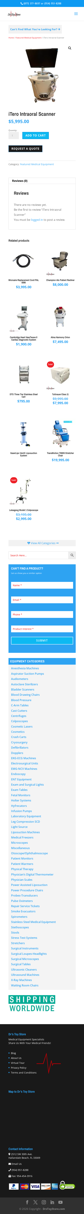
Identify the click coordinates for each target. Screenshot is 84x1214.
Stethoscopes (20, 927)
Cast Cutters (19, 711)
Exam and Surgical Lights (27, 785)
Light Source (19, 827)
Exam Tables (19, 790)
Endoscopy (18, 774)
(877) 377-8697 (32, 3)
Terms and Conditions (24, 1072)
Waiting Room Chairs (24, 985)
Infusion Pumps (21, 811)
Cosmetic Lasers (22, 726)
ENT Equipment (21, 779)
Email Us (17, 1163)
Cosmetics (18, 732)
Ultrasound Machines (25, 975)
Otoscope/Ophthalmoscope (29, 853)
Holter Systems (21, 800)
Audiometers (19, 679)
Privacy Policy (18, 1067)
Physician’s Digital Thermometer (32, 874)
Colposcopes (19, 721)
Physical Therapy (22, 869)
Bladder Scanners (22, 689)
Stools (15, 932)
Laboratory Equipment (26, 816)
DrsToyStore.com (54, 1209)
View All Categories (43, 543)
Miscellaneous (20, 848)
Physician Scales (21, 880)
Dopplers (17, 753)
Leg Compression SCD (25, 822)
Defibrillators (19, 747)
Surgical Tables (21, 964)
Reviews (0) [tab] (19, 181)
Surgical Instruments (24, 948)
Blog (13, 1053)
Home (11, 37)
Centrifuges (18, 716)
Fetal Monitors (20, 795)
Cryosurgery (19, 742)
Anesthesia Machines (25, 668)
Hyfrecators (19, 806)
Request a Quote (25, 149)
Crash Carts (18, 737)
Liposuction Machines (25, 832)
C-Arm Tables (20, 705)
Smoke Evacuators (23, 911)
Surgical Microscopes (25, 959)
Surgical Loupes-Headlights (29, 954)
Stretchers (18, 943)
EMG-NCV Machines (24, 769)
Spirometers (19, 917)
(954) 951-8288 (52, 3)
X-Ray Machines (21, 980)
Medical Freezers (22, 837)
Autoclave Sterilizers (24, 684)
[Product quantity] (13, 135)
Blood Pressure (21, 700)
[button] (70, 48)
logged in (37, 220)
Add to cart (35, 135)
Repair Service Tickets (25, 906)
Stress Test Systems (24, 938)
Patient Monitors (22, 858)
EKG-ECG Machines (23, 758)
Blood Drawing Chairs (25, 695)
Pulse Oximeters (22, 901)
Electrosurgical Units (24, 763)
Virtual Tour (18, 1062)
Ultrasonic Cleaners (24, 969)
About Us (16, 1058)
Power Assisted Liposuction (29, 885)
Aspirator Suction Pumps (27, 674)
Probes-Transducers (24, 895)
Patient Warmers (22, 864)
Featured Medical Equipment (29, 37)
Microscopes (19, 843)
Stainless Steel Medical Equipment (33, 922)
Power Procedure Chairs (27, 890)
